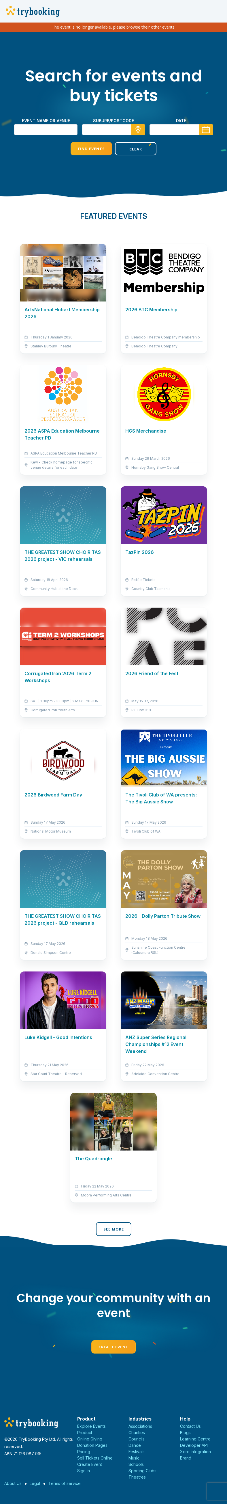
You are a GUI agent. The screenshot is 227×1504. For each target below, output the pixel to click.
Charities (136, 1432)
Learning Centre (195, 1438)
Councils (136, 1438)
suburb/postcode (113, 120)
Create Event (113, 1346)
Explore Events (91, 1426)
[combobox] (113, 129)
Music (133, 1457)
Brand (185, 1457)
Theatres (137, 1477)
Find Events (91, 148)
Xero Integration (195, 1451)
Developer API (194, 1445)
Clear (135, 149)
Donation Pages (92, 1445)
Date (181, 120)
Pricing (83, 1451)
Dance (134, 1445)
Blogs (185, 1432)
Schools (136, 1464)
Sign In (83, 1470)
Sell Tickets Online (95, 1457)
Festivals (136, 1451)
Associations (140, 1426)
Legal (35, 1483)
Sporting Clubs (142, 1470)
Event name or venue (46, 120)
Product (84, 1432)
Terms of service (64, 1483)
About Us (13, 1483)
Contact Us (190, 1426)
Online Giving (89, 1438)
